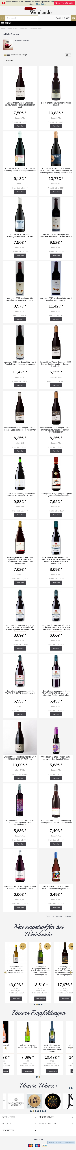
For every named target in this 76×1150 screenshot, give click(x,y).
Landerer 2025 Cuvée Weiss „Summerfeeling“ (38, 1046)
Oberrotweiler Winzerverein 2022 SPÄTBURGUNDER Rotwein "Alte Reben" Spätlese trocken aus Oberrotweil (56, 560)
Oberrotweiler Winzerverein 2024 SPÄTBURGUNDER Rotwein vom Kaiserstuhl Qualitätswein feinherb (56, 693)
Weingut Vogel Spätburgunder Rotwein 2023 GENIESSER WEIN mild (20, 758)
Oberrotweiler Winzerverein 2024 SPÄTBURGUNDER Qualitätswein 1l (20, 692)
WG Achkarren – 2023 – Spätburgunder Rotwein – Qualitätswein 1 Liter (20, 887)
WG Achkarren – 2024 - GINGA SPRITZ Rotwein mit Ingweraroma (56, 887)
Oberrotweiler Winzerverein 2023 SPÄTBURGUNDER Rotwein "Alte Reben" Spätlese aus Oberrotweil (20, 627)
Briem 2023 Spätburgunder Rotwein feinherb (56, 104)
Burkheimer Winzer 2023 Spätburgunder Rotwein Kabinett (20, 235)
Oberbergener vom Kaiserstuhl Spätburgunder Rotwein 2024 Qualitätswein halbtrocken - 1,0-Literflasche (20, 560)
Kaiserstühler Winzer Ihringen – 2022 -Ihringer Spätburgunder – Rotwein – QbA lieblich (56, 364)
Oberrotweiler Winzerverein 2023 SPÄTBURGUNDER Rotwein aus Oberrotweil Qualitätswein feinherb (56, 627)
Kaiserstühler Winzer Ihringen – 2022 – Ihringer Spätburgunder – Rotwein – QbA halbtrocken (56, 430)
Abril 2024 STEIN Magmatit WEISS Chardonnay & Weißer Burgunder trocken (38, 970)
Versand (71, 1142)
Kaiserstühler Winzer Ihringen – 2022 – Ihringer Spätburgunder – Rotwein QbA (20, 429)
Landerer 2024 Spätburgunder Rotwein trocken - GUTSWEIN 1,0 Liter (20, 495)
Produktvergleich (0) (19, 55)
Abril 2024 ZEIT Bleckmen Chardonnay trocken (13, 969)
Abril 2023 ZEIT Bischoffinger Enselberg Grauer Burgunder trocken (62, 970)
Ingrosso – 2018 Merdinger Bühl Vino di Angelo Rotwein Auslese (56, 299)
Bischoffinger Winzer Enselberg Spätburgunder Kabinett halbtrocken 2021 (20, 105)
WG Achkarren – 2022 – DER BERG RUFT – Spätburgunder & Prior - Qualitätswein (20, 823)
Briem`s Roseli (14, 1045)
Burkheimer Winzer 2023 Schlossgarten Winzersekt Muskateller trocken (62, 1048)
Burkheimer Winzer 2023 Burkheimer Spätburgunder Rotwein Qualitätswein (20, 170)
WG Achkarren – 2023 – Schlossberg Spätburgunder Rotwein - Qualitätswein (56, 822)
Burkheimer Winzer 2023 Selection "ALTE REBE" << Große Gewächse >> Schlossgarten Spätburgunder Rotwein (56, 171)
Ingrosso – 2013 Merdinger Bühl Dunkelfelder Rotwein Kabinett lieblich (56, 235)
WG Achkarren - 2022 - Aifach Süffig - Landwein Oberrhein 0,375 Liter (56, 758)
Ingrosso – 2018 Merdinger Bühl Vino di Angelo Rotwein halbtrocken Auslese (20, 363)
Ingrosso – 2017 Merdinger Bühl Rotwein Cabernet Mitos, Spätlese (20, 299)
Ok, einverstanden (64, 3)
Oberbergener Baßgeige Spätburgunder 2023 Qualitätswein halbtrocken (56, 495)
